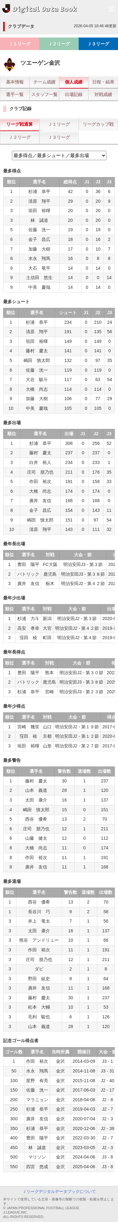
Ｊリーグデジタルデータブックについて (59, 1191)
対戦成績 (103, 94)
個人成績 (73, 81)
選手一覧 (15, 94)
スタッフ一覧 (44, 94)
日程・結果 (103, 81)
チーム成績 (44, 81)
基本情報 (15, 81)
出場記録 (73, 94)
